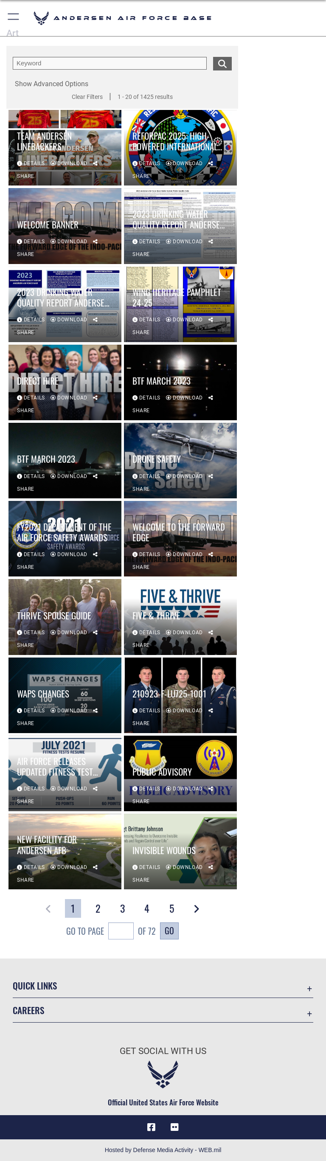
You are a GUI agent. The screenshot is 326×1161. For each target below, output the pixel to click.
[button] (14, 18)
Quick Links (35, 985)
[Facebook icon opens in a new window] (151, 1127)
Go (169, 930)
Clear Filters (87, 96)
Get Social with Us (163, 1051)
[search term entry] (110, 63)
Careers (28, 1010)
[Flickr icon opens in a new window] (175, 1127)
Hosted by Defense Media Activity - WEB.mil (163, 1150)
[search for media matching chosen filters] (222, 63)
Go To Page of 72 (111, 932)
